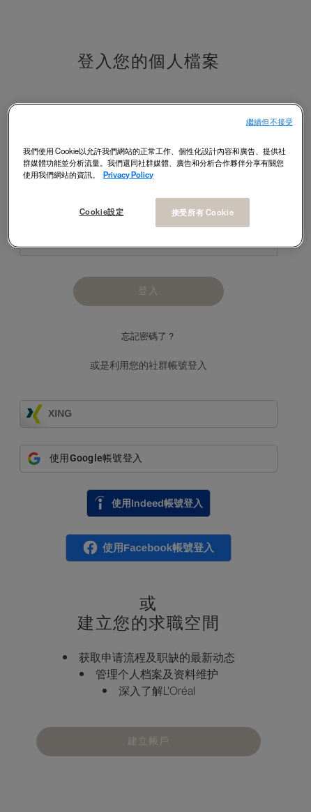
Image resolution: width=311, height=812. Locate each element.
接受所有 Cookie (203, 212)
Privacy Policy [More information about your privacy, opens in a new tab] (128, 175)
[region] (155, 176)
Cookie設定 (100, 211)
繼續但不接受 (269, 122)
